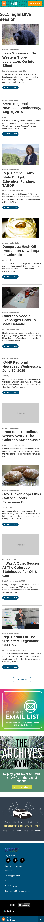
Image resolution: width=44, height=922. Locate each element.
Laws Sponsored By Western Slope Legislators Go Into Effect (19, 59)
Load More (22, 680)
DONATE (36, 3)
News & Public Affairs (10, 50)
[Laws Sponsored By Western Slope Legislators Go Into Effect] (20, 34)
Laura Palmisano (8, 71)
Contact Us (9, 881)
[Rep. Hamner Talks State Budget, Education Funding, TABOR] (20, 154)
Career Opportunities (12, 876)
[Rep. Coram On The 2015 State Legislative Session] (20, 618)
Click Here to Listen (22, 787)
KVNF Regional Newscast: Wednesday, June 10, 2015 (21, 366)
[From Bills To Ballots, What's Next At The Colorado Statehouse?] (20, 413)
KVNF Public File (11, 886)
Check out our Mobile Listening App (18, 891)
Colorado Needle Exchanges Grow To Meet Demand (19, 320)
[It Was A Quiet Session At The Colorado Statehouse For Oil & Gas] (20, 544)
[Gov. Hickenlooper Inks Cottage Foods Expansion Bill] (20, 475)
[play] (3, 919)
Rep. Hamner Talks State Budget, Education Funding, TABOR (18, 179)
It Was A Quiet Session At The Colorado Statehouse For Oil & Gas (21, 569)
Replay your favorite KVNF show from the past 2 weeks (22, 777)
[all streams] (41, 919)
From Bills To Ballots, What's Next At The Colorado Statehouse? (21, 436)
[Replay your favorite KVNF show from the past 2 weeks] (22, 752)
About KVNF (9, 871)
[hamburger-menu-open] (4, 3)
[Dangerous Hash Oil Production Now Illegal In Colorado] (20, 228)
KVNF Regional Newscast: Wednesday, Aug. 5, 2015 (21, 108)
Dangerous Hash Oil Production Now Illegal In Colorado (21, 251)
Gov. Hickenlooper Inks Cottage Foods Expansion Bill (21, 498)
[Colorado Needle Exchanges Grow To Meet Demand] (20, 297)
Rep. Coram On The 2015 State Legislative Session (20, 641)
